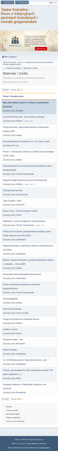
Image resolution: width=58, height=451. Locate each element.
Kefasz (19, 121)
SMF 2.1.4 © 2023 (18, 444)
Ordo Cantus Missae (12, 309)
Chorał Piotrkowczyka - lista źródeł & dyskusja (23, 117)
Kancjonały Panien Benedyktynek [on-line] (22, 274)
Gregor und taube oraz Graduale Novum (21, 319)
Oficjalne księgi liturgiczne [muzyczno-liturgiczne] (25, 180)
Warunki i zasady (27, 439)
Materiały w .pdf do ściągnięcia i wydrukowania (24, 221)
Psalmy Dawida (10, 350)
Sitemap (43, 444)
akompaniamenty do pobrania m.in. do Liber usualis (26, 141)
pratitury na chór (10, 329)
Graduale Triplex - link (13, 340)
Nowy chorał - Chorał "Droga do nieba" (20, 211)
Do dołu (5, 90)
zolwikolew (21, 239)
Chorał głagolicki (10, 299)
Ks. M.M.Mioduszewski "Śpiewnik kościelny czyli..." (26, 360)
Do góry (5, 399)
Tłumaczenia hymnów (13, 190)
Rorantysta (21, 392)
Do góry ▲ (39, 439)
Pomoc (17, 439)
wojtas (19, 135)
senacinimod (22, 194)
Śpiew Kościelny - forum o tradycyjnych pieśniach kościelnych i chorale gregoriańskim (19, 16)
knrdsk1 (19, 111)
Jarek (18, 215)
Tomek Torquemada (25, 174)
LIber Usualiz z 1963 (12, 201)
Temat (6, 96)
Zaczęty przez (17, 96)
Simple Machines (32, 444)
